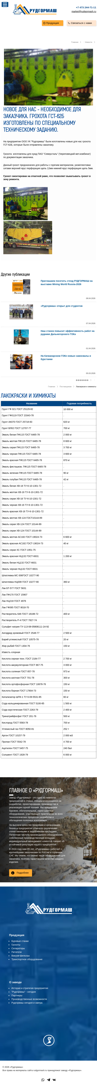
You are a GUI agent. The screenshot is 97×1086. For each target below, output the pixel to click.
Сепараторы (18, 948)
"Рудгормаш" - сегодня (23, 991)
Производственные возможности (29, 999)
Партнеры (16, 995)
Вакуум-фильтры (20, 955)
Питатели (16, 952)
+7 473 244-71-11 (86, 7)
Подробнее (23, 872)
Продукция (52, 23)
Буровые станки (20, 941)
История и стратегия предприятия (29, 988)
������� (82, 380)
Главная (74, 42)
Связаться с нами (81, 23)
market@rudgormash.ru (84, 11)
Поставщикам (66, 387)
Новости (88, 42)
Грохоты (15, 944)
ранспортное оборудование (28, 959)
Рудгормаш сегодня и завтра (26, 1002)
